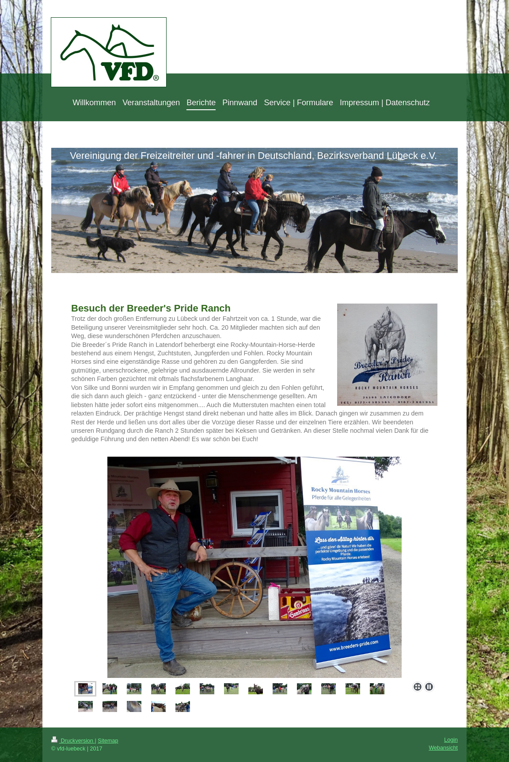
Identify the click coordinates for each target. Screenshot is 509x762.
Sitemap (108, 741)
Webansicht (443, 748)
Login (451, 740)
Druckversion (73, 741)
